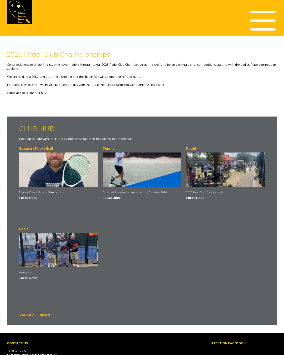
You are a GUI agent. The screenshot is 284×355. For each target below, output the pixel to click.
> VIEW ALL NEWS (34, 315)
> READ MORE (28, 197)
